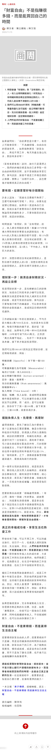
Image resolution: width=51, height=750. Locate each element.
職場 (4, 4)
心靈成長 (11, 4)
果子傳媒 (19, 686)
